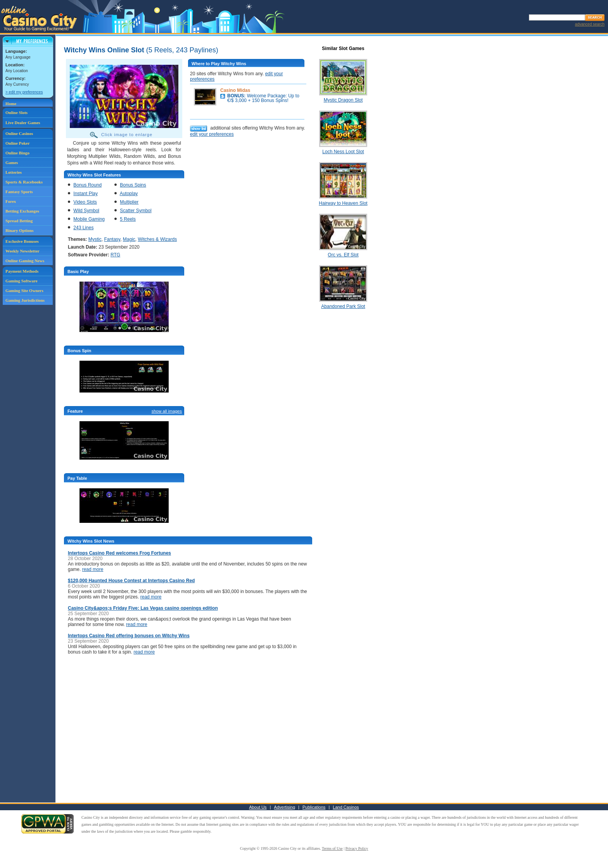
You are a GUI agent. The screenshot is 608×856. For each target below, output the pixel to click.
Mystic (95, 239)
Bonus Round (87, 185)
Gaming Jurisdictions (25, 300)
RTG (115, 255)
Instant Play (85, 193)
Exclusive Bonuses (22, 241)
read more (93, 569)
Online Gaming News (24, 260)
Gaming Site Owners (24, 290)
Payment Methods (21, 271)
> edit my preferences (24, 92)
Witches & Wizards (157, 239)
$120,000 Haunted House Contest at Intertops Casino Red (131, 580)
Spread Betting (19, 220)
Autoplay (129, 193)
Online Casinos (19, 133)
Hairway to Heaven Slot (343, 203)
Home (10, 103)
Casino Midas (235, 90)
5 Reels (128, 219)
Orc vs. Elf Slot (343, 255)
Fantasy (112, 239)
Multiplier (129, 202)
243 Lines (83, 227)
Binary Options (19, 230)
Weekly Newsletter (22, 251)
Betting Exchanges (22, 211)
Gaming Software (21, 280)
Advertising (284, 807)
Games (11, 162)
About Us (257, 807)
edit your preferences (212, 134)
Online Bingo (17, 152)
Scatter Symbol (135, 210)
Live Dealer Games (22, 122)
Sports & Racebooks (24, 182)
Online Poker (17, 143)
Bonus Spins (133, 185)
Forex (10, 201)
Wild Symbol (86, 210)
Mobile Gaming (89, 219)
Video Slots (85, 202)
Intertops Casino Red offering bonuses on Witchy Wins (129, 635)
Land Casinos (346, 807)
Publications (313, 807)
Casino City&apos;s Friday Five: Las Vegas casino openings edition (143, 608)
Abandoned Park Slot (343, 306)
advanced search (590, 24)
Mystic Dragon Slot (343, 100)
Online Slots (16, 112)
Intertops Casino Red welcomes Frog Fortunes (119, 553)
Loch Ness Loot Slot (343, 151)
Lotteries (13, 172)
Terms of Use (332, 848)
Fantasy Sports (19, 191)
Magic (129, 239)
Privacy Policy (356, 848)
